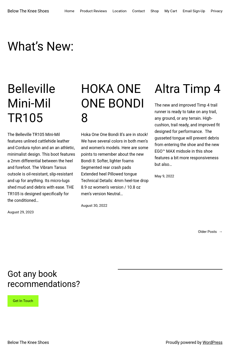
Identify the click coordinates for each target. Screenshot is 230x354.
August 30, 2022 (94, 205)
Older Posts (210, 232)
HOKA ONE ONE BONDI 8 (112, 103)
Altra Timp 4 (188, 89)
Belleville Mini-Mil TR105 (31, 103)
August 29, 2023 (21, 212)
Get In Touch (23, 301)
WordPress (212, 342)
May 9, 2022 (164, 176)
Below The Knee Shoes (28, 11)
